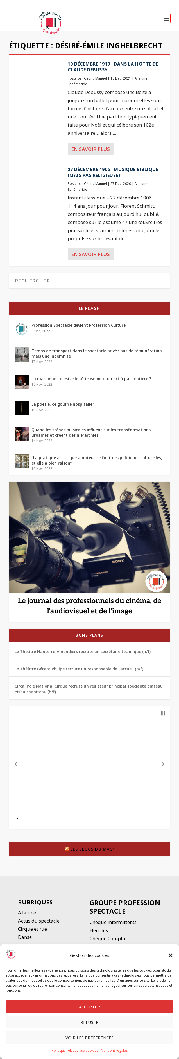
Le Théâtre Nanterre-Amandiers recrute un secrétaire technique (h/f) (83, 651)
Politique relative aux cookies (75, 1051)
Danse (25, 937)
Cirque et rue (32, 929)
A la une (141, 78)
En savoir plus (90, 149)
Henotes (99, 930)
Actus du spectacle (39, 920)
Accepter (89, 1007)
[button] (170, 956)
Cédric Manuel (95, 78)
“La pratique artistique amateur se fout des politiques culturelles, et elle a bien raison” (96, 460)
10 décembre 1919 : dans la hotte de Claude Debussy (113, 67)
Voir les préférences (89, 1038)
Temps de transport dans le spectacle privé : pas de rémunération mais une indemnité (96, 353)
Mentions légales (114, 1051)
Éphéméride (77, 84)
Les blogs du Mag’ (92, 849)
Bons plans (89, 635)
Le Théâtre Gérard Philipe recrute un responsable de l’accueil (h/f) (79, 669)
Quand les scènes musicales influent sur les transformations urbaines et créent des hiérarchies (91, 432)
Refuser (89, 1023)
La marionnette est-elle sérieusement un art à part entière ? (91, 378)
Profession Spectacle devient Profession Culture (78, 325)
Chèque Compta (107, 938)
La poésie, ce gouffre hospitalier (62, 404)
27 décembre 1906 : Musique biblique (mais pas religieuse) (113, 172)
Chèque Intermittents (113, 922)
